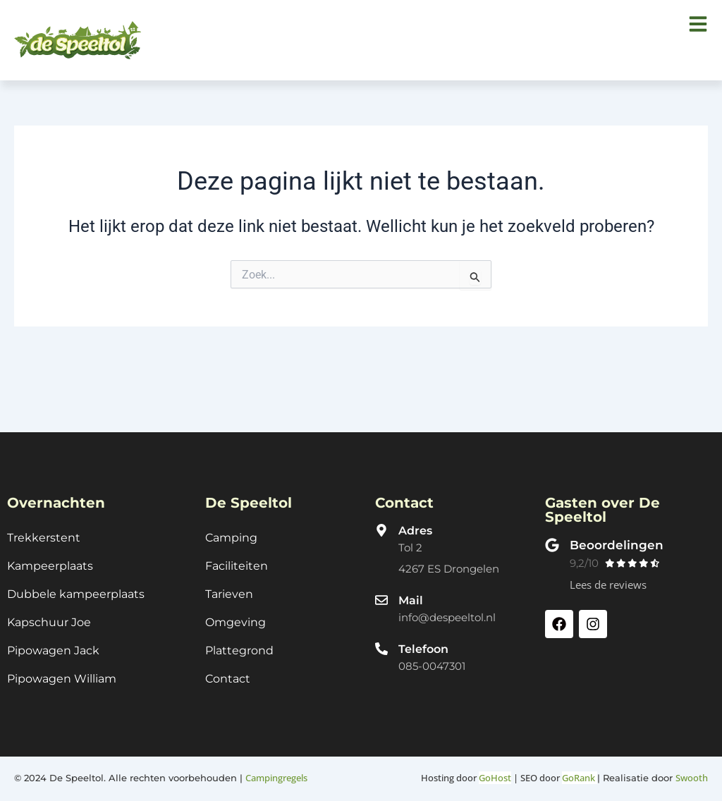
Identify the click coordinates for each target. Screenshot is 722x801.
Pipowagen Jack (53, 648)
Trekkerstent (43, 530)
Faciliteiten (236, 559)
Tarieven (229, 589)
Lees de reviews (608, 577)
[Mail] (381, 591)
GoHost (495, 777)
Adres (415, 522)
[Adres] (381, 521)
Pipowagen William (61, 678)
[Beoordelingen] (552, 537)
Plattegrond (239, 648)
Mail (410, 592)
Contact (227, 678)
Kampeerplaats (50, 559)
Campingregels (276, 777)
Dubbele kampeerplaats (76, 589)
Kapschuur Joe (49, 618)
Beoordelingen (618, 536)
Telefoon (423, 641)
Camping (231, 530)
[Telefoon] (381, 641)
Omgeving (235, 618)
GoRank (579, 777)
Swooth (691, 777)
